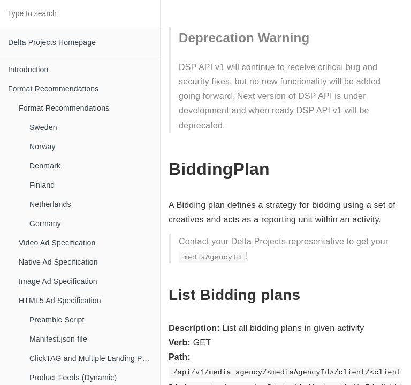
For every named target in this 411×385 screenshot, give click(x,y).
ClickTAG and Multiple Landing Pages (94, 358)
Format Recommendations (53, 88)
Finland (42, 185)
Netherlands (50, 204)
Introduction (28, 69)
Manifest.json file (58, 339)
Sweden (43, 127)
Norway (42, 146)
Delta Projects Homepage (52, 42)
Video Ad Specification (57, 242)
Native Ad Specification (58, 262)
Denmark (44, 165)
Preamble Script (57, 319)
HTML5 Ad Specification (60, 300)
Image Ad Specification (58, 281)
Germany (45, 223)
